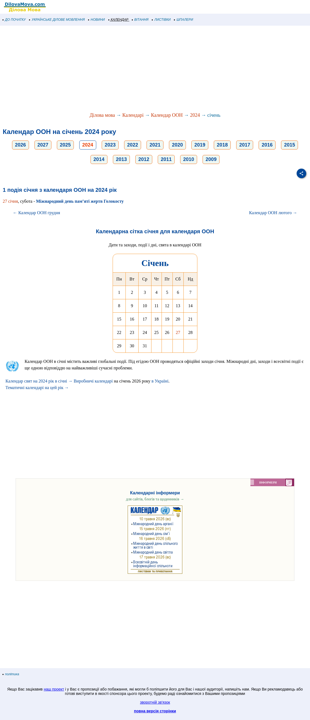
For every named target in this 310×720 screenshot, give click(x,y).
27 (178, 332)
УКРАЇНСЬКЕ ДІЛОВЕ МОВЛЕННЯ (57, 20)
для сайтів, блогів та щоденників (155, 499)
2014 (98, 159)
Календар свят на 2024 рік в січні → (38, 381)
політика (11, 674)
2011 (166, 159)
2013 (121, 159)
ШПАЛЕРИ (183, 20)
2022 (132, 145)
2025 (65, 145)
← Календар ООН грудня (36, 212)
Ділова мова (102, 115)
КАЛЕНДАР (118, 20)
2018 (222, 145)
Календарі (133, 115)
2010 (188, 159)
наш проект (54, 689)
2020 (177, 145)
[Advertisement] (155, 69)
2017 (244, 145)
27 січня (10, 201)
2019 (199, 145)
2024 (195, 115)
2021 (155, 145)
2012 (143, 159)
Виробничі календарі (93, 381)
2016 (267, 145)
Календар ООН (167, 115)
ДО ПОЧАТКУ (14, 20)
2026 (20, 145)
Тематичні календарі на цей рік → (37, 387)
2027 (42, 145)
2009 (211, 159)
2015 (289, 145)
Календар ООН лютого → (273, 212)
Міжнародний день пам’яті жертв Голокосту (80, 201)
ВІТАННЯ (140, 20)
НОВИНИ (96, 20)
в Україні (159, 381)
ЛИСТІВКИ (161, 20)
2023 (110, 145)
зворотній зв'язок (155, 702)
